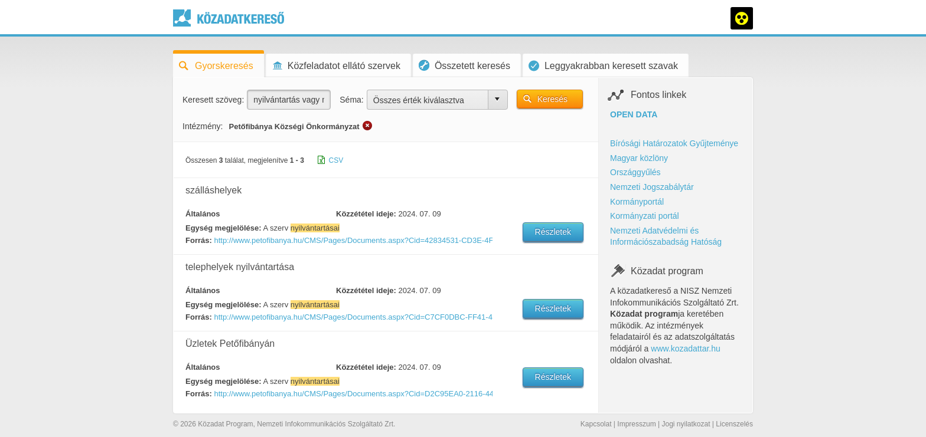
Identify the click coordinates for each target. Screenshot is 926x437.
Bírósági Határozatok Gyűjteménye (674, 143)
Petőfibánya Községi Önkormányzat (294, 126)
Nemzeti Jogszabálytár (652, 187)
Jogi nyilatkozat (685, 424)
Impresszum (636, 424)
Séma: (351, 99)
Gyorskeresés (216, 65)
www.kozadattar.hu (685, 348)
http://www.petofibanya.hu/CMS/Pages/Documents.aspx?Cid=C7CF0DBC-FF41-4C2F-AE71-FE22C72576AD (352, 317)
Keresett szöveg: (213, 99)
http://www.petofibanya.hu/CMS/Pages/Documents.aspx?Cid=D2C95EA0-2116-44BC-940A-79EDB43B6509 (352, 393)
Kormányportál (637, 201)
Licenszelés (734, 424)
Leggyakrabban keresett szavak (603, 65)
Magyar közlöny (639, 158)
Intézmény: (202, 126)
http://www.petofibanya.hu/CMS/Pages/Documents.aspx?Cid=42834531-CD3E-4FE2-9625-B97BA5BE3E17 (352, 240)
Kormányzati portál (644, 216)
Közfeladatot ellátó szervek (336, 65)
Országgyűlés (635, 172)
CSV (336, 160)
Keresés (552, 99)
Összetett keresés (464, 65)
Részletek (553, 231)
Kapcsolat (596, 424)
